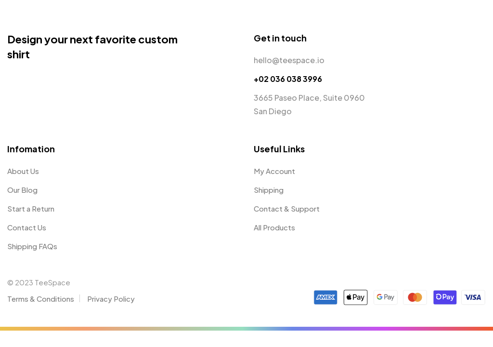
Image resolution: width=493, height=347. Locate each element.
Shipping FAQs (32, 246)
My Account (274, 170)
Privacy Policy (111, 298)
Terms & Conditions (40, 298)
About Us (23, 170)
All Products (274, 227)
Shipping (269, 189)
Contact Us (26, 227)
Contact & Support (287, 208)
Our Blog (22, 189)
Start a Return (30, 208)
